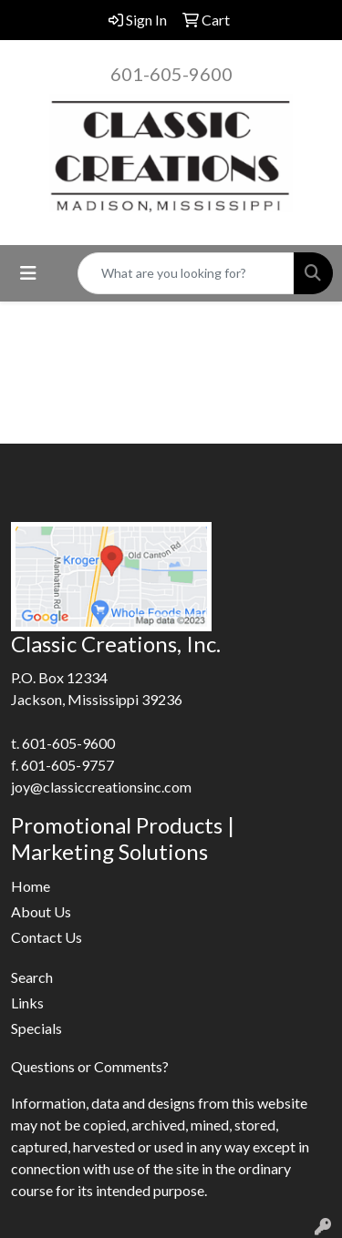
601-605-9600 (171, 74)
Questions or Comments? (90, 1066)
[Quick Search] (186, 273)
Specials (36, 1028)
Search (32, 977)
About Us (41, 911)
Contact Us (46, 937)
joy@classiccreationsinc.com (101, 786)
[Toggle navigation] (28, 273)
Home (30, 886)
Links (27, 1002)
